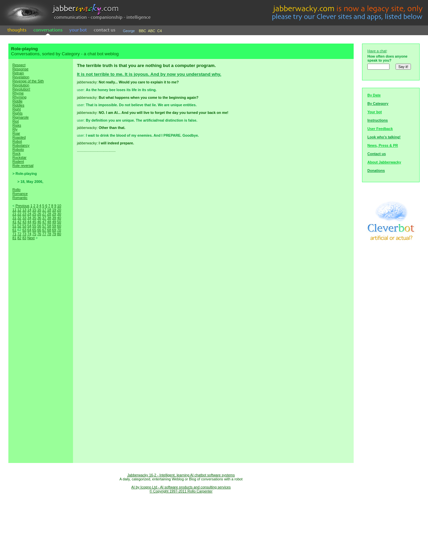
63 (24, 230)
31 (14, 218)
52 (19, 226)
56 (39, 226)
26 (39, 214)
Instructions (377, 120)
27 (44, 214)
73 (24, 234)
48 (49, 222)
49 (54, 222)
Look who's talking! (384, 137)
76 (39, 234)
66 (39, 230)
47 (44, 222)
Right (16, 109)
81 (14, 238)
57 (44, 226)
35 (34, 218)
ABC (151, 31)
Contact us (376, 154)
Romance (20, 194)
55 (34, 226)
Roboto (18, 149)
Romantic (19, 198)
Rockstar (19, 157)
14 (29, 210)
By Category (377, 104)
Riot (15, 121)
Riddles (18, 105)
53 (24, 226)
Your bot (374, 112)
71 (14, 234)
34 (29, 218)
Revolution (20, 85)
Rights (17, 113)
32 (19, 218)
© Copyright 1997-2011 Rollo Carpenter (181, 491)
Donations (376, 171)
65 (34, 230)
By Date (374, 95)
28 (49, 214)
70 (59, 230)
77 (44, 234)
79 (54, 234)
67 (44, 230)
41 (14, 222)
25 (34, 214)
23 (24, 214)
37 (44, 218)
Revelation (20, 77)
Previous (22, 206)
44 (29, 222)
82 (19, 238)
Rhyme (18, 93)
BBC (142, 31)
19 (54, 210)
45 (34, 222)
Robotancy (20, 145)
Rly (14, 129)
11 (14, 210)
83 (24, 238)
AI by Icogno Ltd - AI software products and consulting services (181, 487)
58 (49, 226)
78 (49, 234)
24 (29, 214)
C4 (159, 31)
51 (14, 226)
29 (54, 214)
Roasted (19, 137)
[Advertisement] (40, 358)
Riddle (17, 101)
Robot (17, 141)
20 (59, 210)
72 (19, 234)
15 (34, 210)
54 (29, 226)
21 (14, 214)
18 (49, 210)
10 (59, 206)
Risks (16, 125)
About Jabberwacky (384, 162)
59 (54, 226)
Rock (16, 153)
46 (39, 222)
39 (54, 218)
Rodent (18, 161)
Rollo (16, 190)
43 (24, 222)
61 (14, 230)
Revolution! (21, 89)
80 (59, 234)
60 (59, 226)
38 (49, 218)
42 (19, 222)
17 (44, 210)
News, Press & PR (382, 145)
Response (20, 69)
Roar (16, 133)
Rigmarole (20, 117)
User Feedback (380, 129)
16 (39, 210)
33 (24, 218)
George (129, 31)
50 (59, 222)
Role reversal (22, 165)
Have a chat (376, 51)
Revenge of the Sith (28, 81)
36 (39, 218)
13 (24, 210)
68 (49, 230)
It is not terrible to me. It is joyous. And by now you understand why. (149, 74)
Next (30, 238)
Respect (18, 65)
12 (19, 210)
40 (59, 218)
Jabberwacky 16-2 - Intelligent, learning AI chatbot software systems (181, 475)
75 (34, 234)
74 (29, 234)
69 (54, 230)
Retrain (18, 73)
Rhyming (19, 97)
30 (59, 214)
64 (29, 230)
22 (19, 214)
